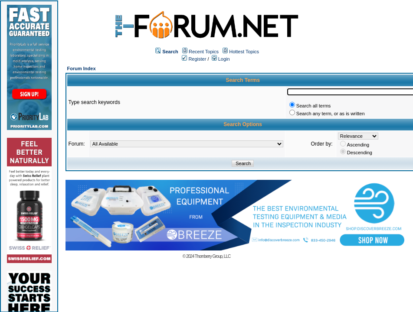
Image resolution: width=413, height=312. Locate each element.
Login (221, 59)
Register (194, 59)
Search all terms (313, 105)
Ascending (358, 144)
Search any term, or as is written (330, 113)
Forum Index (81, 68)
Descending (359, 152)
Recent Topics (204, 51)
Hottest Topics (244, 51)
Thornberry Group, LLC (212, 256)
